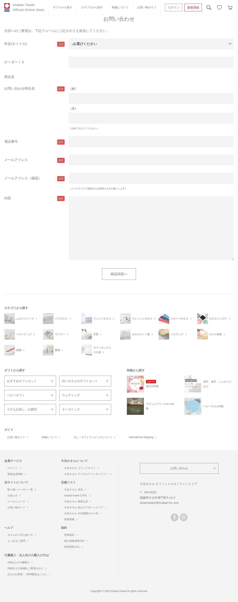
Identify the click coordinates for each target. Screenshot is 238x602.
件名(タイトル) (15, 44)
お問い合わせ (179, 468)
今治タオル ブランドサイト (81, 468)
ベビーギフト (16, 395)
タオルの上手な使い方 (21, 534)
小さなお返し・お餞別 (22, 409)
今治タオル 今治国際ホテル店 (82, 513)
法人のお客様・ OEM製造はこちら (28, 574)
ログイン (174, 7)
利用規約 (70, 534)
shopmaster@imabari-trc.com (159, 502)
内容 (7, 198)
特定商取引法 (73, 546)
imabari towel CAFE (77, 495)
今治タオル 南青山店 (77, 501)
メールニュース (17, 501)
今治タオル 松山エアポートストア (85, 507)
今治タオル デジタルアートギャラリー (87, 474)
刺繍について (120, 7)
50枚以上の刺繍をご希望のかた (26, 568)
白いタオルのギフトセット (80, 381)
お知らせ (14, 495)
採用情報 (70, 519)
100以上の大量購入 (20, 562)
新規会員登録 (16, 474)
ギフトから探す (62, 7)
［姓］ (73, 88)
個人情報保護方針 (76, 540)
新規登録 (193, 7)
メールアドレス (16, 160)
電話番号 (11, 141)
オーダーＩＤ (14, 62)
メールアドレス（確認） (23, 178)
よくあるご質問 (17, 540)
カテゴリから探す (92, 7)
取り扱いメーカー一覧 (21, 489)
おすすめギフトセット (22, 381)
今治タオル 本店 (75, 489)
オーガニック (71, 409)
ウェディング (71, 395)
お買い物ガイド (146, 7)
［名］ (73, 108)
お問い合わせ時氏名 (19, 88)
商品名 (9, 77)
